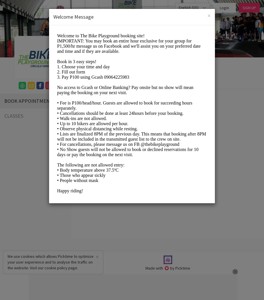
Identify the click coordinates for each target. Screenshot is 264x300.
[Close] (209, 16)
